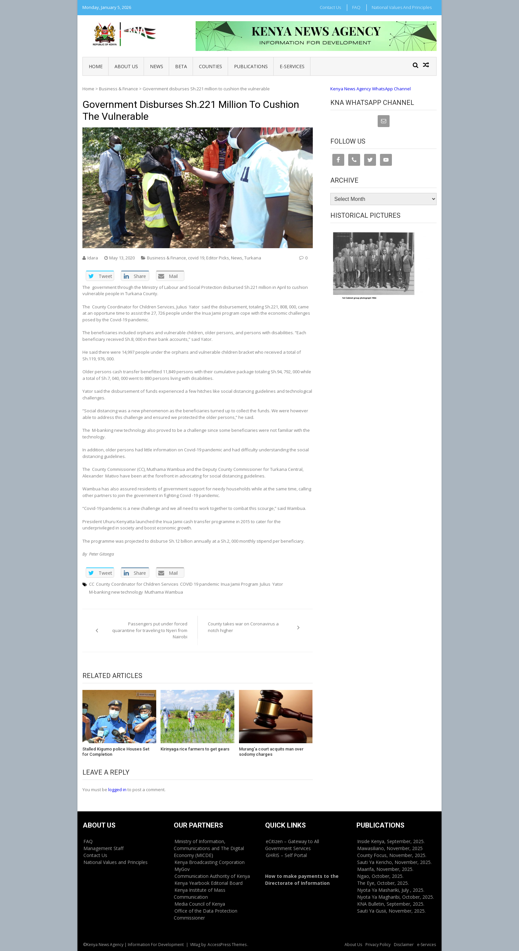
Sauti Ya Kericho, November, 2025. (394, 862)
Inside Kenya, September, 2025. (391, 841)
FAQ (356, 7)
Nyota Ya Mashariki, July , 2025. (390, 890)
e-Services (292, 66)
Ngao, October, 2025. (380, 876)
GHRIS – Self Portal (286, 855)
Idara (92, 258)
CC (91, 584)
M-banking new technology (116, 592)
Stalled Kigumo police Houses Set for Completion (115, 752)
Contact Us (330, 7)
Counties (210, 66)
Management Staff (103, 848)
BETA (181, 66)
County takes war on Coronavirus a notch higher (243, 627)
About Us (126, 66)
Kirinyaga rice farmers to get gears (195, 749)
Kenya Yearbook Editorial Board (208, 883)
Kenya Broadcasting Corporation (209, 862)
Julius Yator (271, 584)
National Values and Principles (402, 7)
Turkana (252, 258)
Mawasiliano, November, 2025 (390, 848)
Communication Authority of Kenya (212, 876)
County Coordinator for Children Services (137, 584)
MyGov (182, 869)
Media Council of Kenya (199, 904)
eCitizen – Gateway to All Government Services (292, 844)
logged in (117, 789)
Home (96, 66)
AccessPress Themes (227, 944)
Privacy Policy (378, 944)
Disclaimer (404, 944)
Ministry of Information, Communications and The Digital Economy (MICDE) (209, 848)
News (156, 66)
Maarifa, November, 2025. (385, 869)
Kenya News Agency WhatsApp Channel (370, 89)
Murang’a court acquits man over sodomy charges (271, 752)
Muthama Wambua (164, 592)
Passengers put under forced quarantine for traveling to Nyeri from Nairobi (149, 630)
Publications (251, 66)
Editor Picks (217, 258)
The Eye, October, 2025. (383, 883)
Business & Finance (118, 89)
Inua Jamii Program (239, 584)
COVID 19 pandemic (199, 584)
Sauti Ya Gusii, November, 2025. (391, 911)
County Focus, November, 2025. (391, 855)
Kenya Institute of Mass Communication (199, 893)
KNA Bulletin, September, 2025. (390, 904)
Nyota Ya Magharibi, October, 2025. (395, 897)
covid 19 (196, 258)
